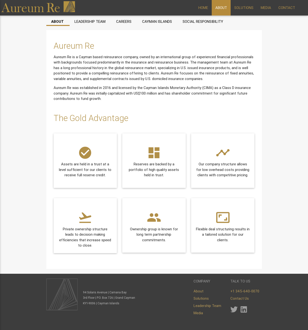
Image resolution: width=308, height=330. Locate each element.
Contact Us (239, 298)
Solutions (201, 298)
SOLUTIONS (243, 7)
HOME (203, 7)
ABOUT (221, 7)
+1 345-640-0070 (244, 291)
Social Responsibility (203, 21)
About (57, 21)
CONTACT (286, 7)
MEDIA (266, 7)
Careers (123, 21)
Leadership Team (89, 21)
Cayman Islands (157, 21)
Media (198, 313)
